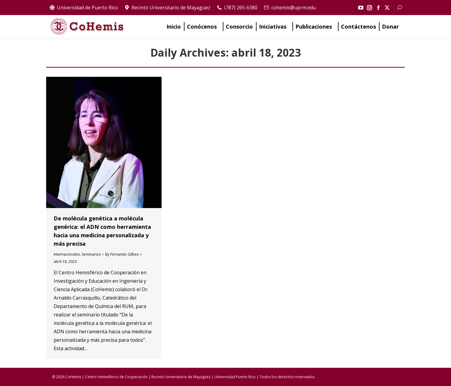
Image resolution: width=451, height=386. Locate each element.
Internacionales (67, 254)
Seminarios (91, 254)
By (122, 254)
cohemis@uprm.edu (289, 7)
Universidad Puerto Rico (235, 376)
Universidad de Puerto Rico (83, 7)
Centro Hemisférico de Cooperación (116, 376)
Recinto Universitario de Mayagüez (167, 7)
